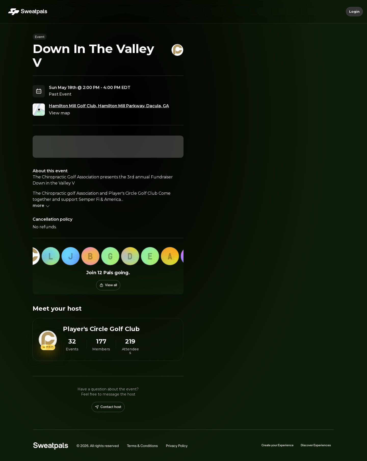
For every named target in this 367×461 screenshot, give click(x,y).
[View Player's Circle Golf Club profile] (108, 339)
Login (354, 11)
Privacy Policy (177, 446)
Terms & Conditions (142, 446)
